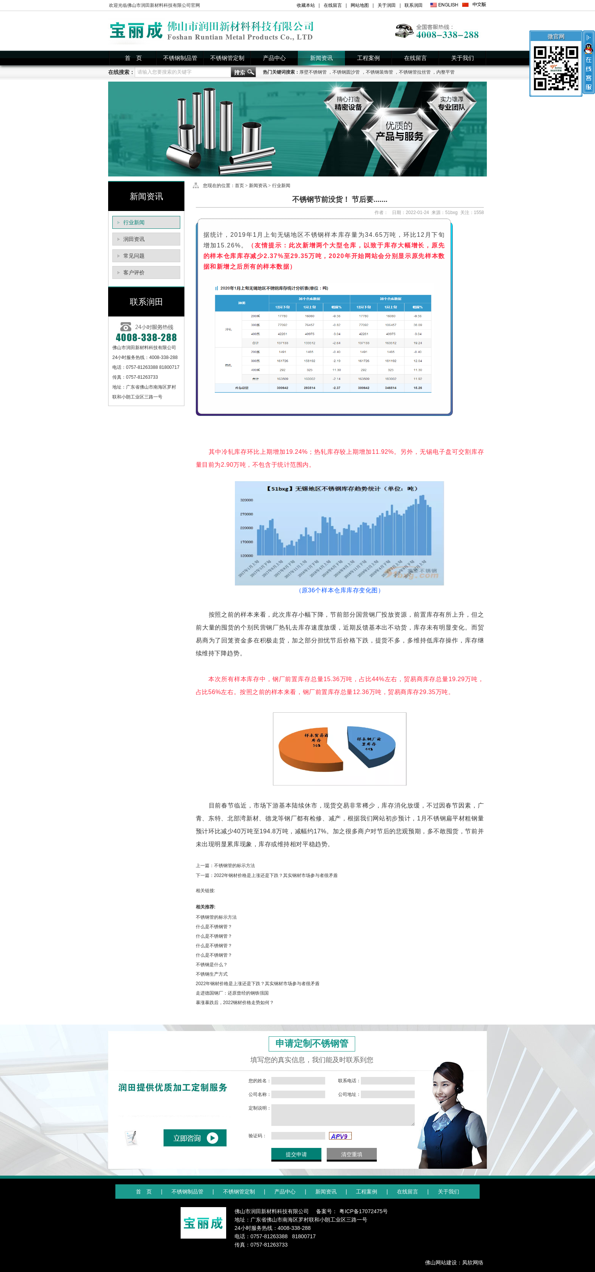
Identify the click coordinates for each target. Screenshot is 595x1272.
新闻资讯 (321, 58)
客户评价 (134, 272)
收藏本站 (306, 5)
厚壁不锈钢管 (313, 72)
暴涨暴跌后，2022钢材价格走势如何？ (235, 1002)
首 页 (133, 58)
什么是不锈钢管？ (214, 926)
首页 (239, 185)
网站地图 (360, 5)
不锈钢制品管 (180, 58)
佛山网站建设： (443, 1262)
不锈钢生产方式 (212, 974)
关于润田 (387, 5)
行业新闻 (134, 222)
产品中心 (274, 58)
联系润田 (414, 5)
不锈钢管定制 (227, 58)
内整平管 (445, 72)
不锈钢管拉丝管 (415, 72)
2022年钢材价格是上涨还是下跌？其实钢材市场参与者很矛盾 (276, 875)
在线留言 (333, 5)
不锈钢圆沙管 (346, 72)
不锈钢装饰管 (379, 72)
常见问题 (134, 256)
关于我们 (462, 58)
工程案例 (368, 58)
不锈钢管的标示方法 (234, 865)
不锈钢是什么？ (212, 964)
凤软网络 (472, 1262)
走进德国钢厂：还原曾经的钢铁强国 (232, 993)
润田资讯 (134, 239)
